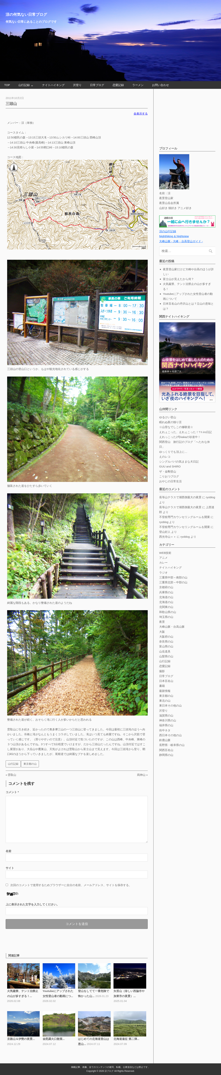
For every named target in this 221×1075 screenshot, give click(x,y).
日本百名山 (166, 680)
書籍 (162, 685)
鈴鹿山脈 (164, 740)
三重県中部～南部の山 (173, 577)
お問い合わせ (160, 85)
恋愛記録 (118, 85)
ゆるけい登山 (167, 417)
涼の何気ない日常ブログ (26, 14)
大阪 (162, 631)
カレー (163, 562)
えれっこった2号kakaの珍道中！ (180, 437)
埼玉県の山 (166, 616)
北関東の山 (166, 606)
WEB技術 (165, 552)
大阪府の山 (166, 636)
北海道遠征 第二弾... (126, 1038)
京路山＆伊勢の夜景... (21, 1038)
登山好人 (164, 531)
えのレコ (164, 456)
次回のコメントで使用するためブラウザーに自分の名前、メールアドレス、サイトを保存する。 (71, 885)
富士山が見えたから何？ (178, 279)
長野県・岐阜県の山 (172, 745)
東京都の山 (30, 763)
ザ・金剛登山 (167, 471)
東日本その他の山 (170, 705)
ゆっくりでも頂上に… (173, 451)
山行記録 (24, 85)
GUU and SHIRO (170, 466)
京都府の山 (166, 587)
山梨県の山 (166, 656)
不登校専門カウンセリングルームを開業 (184, 517)
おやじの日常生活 (170, 481)
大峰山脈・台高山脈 (172, 626)
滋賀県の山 (166, 715)
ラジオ (163, 572)
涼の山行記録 (167, 231)
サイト (10, 868)
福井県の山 (166, 725)
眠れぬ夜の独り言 (170, 422)
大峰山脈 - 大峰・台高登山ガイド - (181, 241)
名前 (8, 851)
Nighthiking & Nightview (174, 236)
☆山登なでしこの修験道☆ (176, 427)
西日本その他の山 (170, 735)
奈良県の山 (166, 641)
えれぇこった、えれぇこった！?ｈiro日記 (185, 432)
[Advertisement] (50, 940)
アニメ (163, 557)
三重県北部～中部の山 (173, 582)
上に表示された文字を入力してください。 (32, 904)
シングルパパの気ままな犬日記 (179, 461)
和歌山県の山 (167, 612)
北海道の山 (166, 597)
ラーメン (138, 85)
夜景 (162, 621)
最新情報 (164, 690)
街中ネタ (164, 730)
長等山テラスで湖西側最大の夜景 (180, 497)
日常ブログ (97, 85)
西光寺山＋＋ (167, 536)
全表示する (141, 113)
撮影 (162, 671)
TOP (7, 85)
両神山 (141, 774)
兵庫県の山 (166, 592)
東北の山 (164, 700)
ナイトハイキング (53, 85)
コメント (12, 792)
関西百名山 (166, 750)
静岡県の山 (166, 754)
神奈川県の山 (167, 720)
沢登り (77, 85)
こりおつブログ (169, 476)
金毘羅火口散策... (54, 1038)
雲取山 (12, 774)
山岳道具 (164, 651)
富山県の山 (166, 646)
